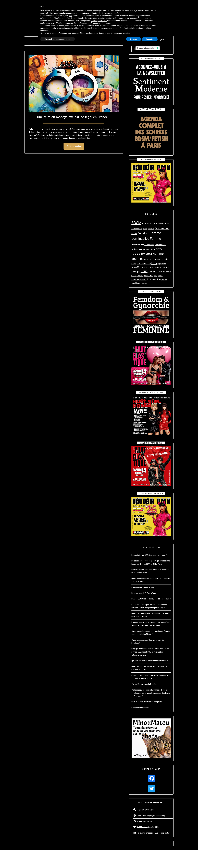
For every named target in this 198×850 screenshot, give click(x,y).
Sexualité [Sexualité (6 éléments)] (148, 275)
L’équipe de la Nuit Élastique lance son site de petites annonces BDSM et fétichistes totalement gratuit (150, 652)
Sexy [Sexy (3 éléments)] (155, 276)
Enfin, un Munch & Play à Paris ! (144, 593)
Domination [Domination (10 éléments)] (162, 228)
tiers (70, 16)
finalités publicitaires (99, 21)
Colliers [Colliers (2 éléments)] (145, 229)
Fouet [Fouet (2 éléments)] (146, 245)
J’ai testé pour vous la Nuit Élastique (146, 684)
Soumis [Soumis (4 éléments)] (143, 280)
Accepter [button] (150, 39)
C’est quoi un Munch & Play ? (143, 587)
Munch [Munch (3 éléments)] (152, 267)
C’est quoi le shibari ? (140, 707)
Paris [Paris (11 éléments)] (144, 271)
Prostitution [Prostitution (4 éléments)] (157, 271)
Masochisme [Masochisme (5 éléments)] (143, 267)
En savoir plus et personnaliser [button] (57, 39)
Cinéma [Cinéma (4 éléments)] (165, 223)
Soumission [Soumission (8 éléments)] (154, 279)
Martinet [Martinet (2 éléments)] (134, 267)
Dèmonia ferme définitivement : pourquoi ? (149, 555)
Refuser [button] (133, 39)
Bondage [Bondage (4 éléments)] (153, 223)
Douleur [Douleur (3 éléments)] (134, 234)
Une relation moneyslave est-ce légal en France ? (74, 117)
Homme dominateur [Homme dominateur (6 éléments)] (141, 254)
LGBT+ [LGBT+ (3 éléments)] (139, 264)
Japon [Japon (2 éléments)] (144, 259)
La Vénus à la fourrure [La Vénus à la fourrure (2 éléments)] (153, 259)
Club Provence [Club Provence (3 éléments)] (136, 229)
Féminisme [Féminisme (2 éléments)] (145, 249)
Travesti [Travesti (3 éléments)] (144, 283)
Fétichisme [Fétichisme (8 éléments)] (156, 249)
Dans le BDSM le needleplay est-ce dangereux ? (151, 599)
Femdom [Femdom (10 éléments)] (143, 233)
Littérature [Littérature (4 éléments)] (146, 263)
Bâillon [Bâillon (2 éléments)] (160, 223)
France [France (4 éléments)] (151, 245)
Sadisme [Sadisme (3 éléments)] (140, 276)
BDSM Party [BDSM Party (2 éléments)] (145, 223)
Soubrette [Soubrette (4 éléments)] (135, 280)
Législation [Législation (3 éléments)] (161, 264)
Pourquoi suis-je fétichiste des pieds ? (147, 702)
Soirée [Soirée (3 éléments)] (160, 276)
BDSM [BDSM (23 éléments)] (136, 223)
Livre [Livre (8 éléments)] (154, 263)
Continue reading (74, 146)
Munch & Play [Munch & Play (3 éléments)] (160, 267)
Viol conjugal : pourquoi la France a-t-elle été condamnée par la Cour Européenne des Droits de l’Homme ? (150, 693)
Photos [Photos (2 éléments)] (150, 272)
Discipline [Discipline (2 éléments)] (151, 229)
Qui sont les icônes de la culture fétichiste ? (149, 661)
